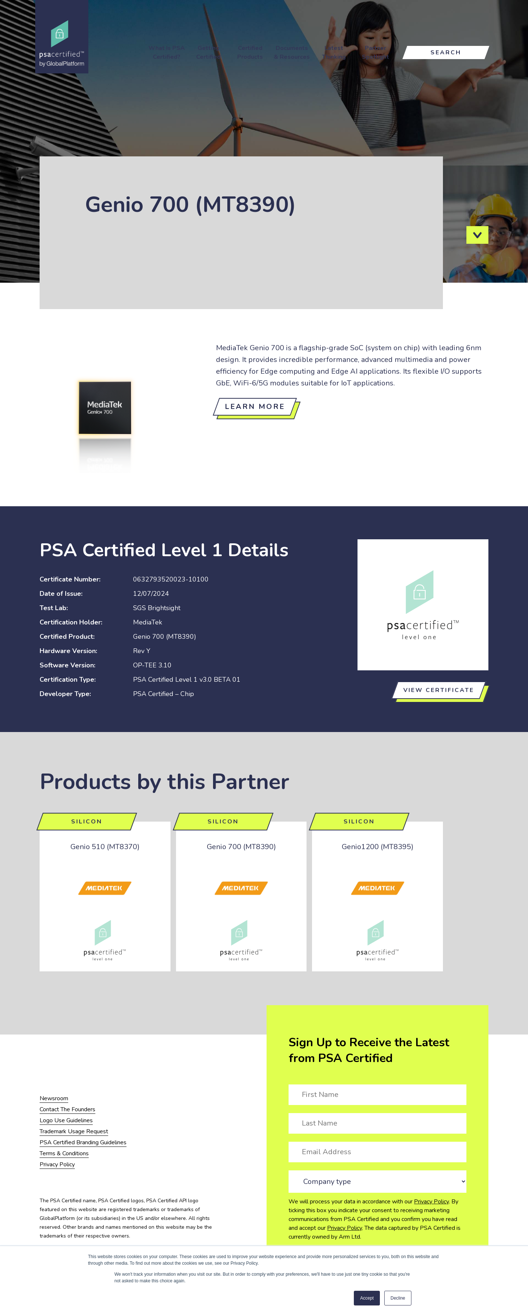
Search (445, 52)
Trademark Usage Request (74, 1131)
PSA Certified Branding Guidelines (83, 1142)
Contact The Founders (67, 1109)
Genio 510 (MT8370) (105, 847)
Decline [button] (397, 1298)
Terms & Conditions (64, 1153)
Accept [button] (367, 1298)
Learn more (255, 407)
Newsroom (54, 1098)
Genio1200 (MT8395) (378, 847)
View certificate (438, 690)
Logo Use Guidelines (66, 1120)
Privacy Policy (431, 1202)
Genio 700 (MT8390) (241, 847)
